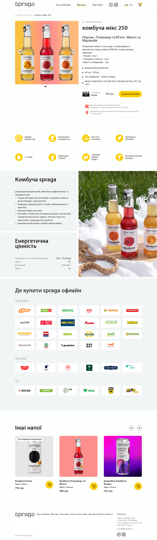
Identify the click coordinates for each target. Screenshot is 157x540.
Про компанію (63, 5)
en (131, 5)
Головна (19, 15)
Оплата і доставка (78, 514)
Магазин (81, 5)
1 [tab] (45, 87)
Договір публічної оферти (101, 514)
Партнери (97, 5)
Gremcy (29, 535)
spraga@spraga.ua (125, 529)
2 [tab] (49, 87)
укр (126, 5)
